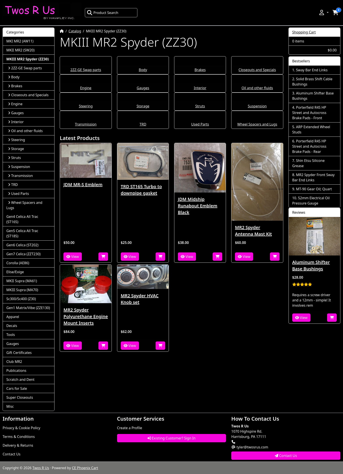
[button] (323, 12)
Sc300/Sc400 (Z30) (21, 298)
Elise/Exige (15, 271)
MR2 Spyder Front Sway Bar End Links (313, 177)
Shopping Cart (304, 32)
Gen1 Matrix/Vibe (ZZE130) (28, 307)
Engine (85, 88)
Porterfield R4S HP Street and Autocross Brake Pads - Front (309, 112)
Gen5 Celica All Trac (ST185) (22, 233)
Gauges (143, 88)
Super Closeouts (19, 397)
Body (143, 69)
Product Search (102, 12)
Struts (200, 106)
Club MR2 (14, 361)
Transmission (85, 124)
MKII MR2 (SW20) (20, 50)
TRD (143, 124)
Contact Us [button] (286, 455)
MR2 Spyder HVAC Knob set (140, 299)
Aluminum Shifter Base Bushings (313, 96)
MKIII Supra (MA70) (22, 289)
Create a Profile (129, 427)
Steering (86, 106)
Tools (10, 334)
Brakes (200, 69)
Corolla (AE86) (17, 263)
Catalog (74, 31)
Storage (142, 106)
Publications (16, 370)
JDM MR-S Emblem (82, 184)
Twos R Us (40, 467)
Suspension (257, 106)
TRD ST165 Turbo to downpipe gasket (141, 190)
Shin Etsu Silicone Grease (308, 163)
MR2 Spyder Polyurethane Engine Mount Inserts (85, 316)
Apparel (12, 316)
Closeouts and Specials (257, 69)
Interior (200, 88)
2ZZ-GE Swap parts (85, 69)
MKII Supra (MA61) (21, 280)
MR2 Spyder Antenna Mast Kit (253, 230)
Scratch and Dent (20, 379)
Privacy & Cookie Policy (21, 427)
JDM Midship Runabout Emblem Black (197, 205)
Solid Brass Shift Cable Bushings (312, 82)
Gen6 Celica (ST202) (22, 245)
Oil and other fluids (257, 88)
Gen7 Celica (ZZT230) (23, 254)
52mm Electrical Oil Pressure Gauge (311, 201)
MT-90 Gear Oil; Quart (314, 189)
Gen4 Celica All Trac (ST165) (22, 219)
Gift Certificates (19, 352)
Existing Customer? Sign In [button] (171, 438)
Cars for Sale (16, 388)
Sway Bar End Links (311, 70)
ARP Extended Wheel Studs (311, 129)
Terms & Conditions (19, 436)
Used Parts (200, 124)
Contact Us (11, 454)
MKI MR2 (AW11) (19, 41)
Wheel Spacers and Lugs (257, 124)
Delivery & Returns (18, 445)
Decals (11, 325)
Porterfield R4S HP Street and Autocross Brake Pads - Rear (309, 146)
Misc (10, 406)
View (72, 256)
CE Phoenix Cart (85, 467)
